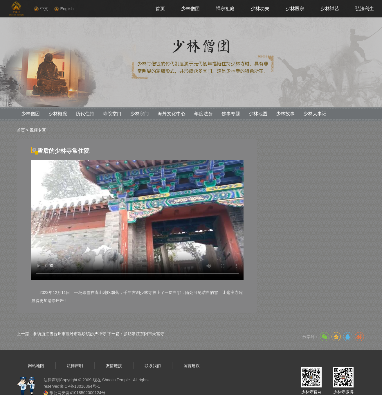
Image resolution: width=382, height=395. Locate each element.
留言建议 (191, 365)
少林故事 (285, 113)
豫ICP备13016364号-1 (79, 386)
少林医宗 (295, 8)
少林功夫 (260, 8)
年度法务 (203, 113)
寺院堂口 (112, 113)
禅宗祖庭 (225, 8)
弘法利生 (364, 8)
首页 (160, 8)
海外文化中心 (171, 113)
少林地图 (258, 113)
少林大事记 (315, 113)
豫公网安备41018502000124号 (77, 392)
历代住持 (85, 113)
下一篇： (135, 333)
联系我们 (153, 365)
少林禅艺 (329, 8)
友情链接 (114, 365)
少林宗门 (139, 113)
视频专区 (38, 130)
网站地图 (36, 365)
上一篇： (61, 333)
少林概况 (57, 113)
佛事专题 (230, 113)
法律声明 (75, 365)
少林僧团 (190, 8)
